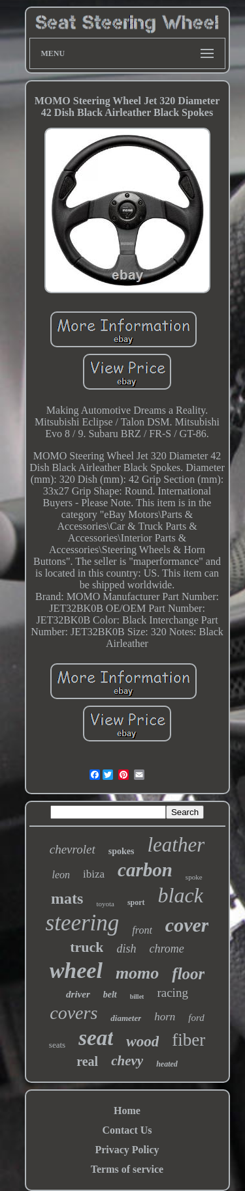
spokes (121, 851)
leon (61, 874)
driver (78, 994)
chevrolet (72, 849)
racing (172, 992)
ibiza (94, 874)
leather (175, 844)
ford (196, 1017)
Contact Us (127, 1130)
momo (137, 973)
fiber (188, 1040)
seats (57, 1045)
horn (164, 1017)
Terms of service (127, 1169)
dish (126, 948)
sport (136, 902)
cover (187, 925)
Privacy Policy (127, 1149)
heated (167, 1064)
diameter (125, 1018)
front (142, 930)
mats (67, 898)
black (180, 895)
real (87, 1061)
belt (110, 994)
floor (188, 974)
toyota (105, 904)
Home (127, 1110)
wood (142, 1041)
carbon (145, 869)
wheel (76, 970)
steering (83, 923)
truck (86, 947)
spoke (194, 877)
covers (73, 1013)
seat (95, 1038)
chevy (127, 1061)
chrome (167, 948)
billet (137, 996)
